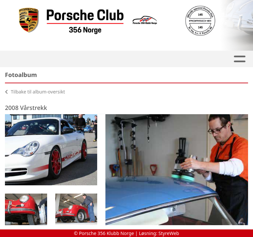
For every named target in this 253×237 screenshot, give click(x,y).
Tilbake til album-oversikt (35, 92)
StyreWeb (168, 233)
